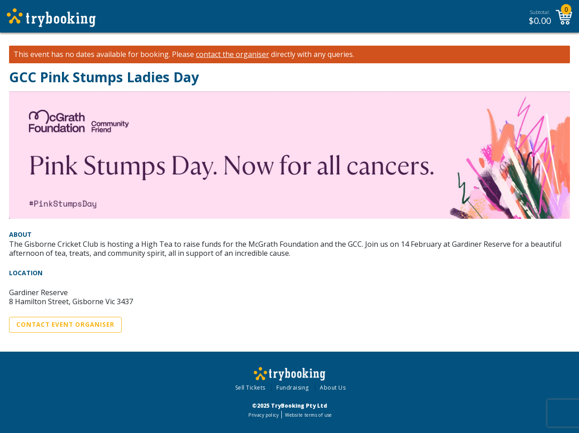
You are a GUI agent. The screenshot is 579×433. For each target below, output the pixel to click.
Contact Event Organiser (65, 324)
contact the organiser (232, 54)
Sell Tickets (250, 387)
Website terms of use (308, 415)
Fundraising (292, 387)
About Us (333, 387)
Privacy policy (263, 415)
